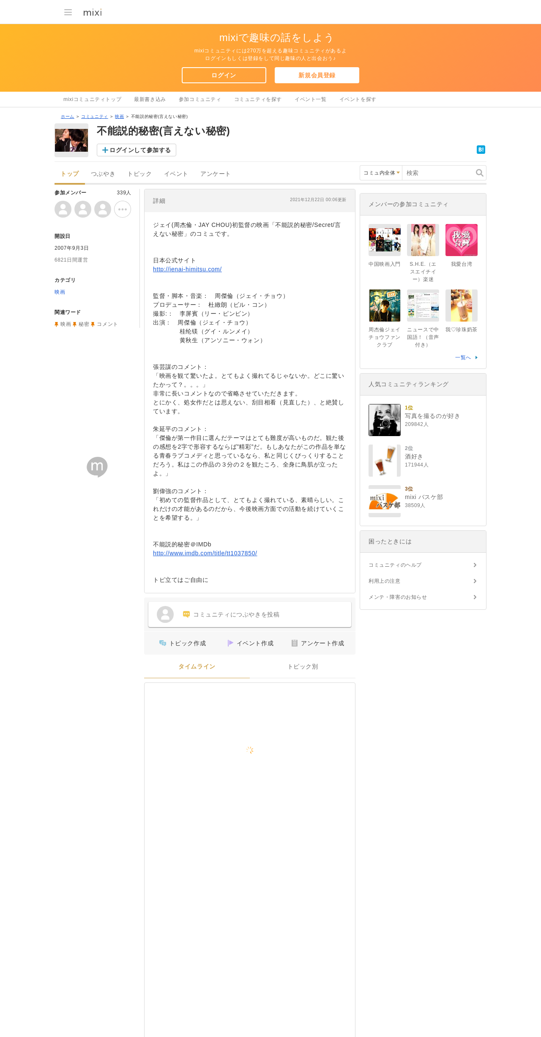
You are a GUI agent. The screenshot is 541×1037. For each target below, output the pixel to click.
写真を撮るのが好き (432, 415)
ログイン (223, 75)
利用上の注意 (385, 581)
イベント (176, 174)
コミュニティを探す (258, 99)
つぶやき (103, 174)
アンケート (215, 174)
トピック (139, 174)
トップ (69, 174)
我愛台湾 (461, 264)
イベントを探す (358, 99)
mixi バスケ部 (424, 497)
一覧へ (463, 357)
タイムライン (197, 666)
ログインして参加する (140, 150)
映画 (119, 116)
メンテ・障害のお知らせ (398, 597)
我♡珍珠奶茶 (461, 330)
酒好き (414, 456)
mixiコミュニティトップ (92, 99)
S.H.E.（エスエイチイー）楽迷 (423, 271)
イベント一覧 (311, 99)
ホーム (67, 116)
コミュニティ (94, 116)
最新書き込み (150, 99)
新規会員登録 (317, 75)
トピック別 (302, 666)
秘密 (84, 324)
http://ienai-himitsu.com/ (187, 269)
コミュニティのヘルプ (395, 565)
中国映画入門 (385, 264)
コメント (107, 324)
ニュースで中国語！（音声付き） (423, 337)
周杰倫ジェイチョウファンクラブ (385, 337)
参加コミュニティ (200, 99)
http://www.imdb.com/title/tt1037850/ (205, 553)
